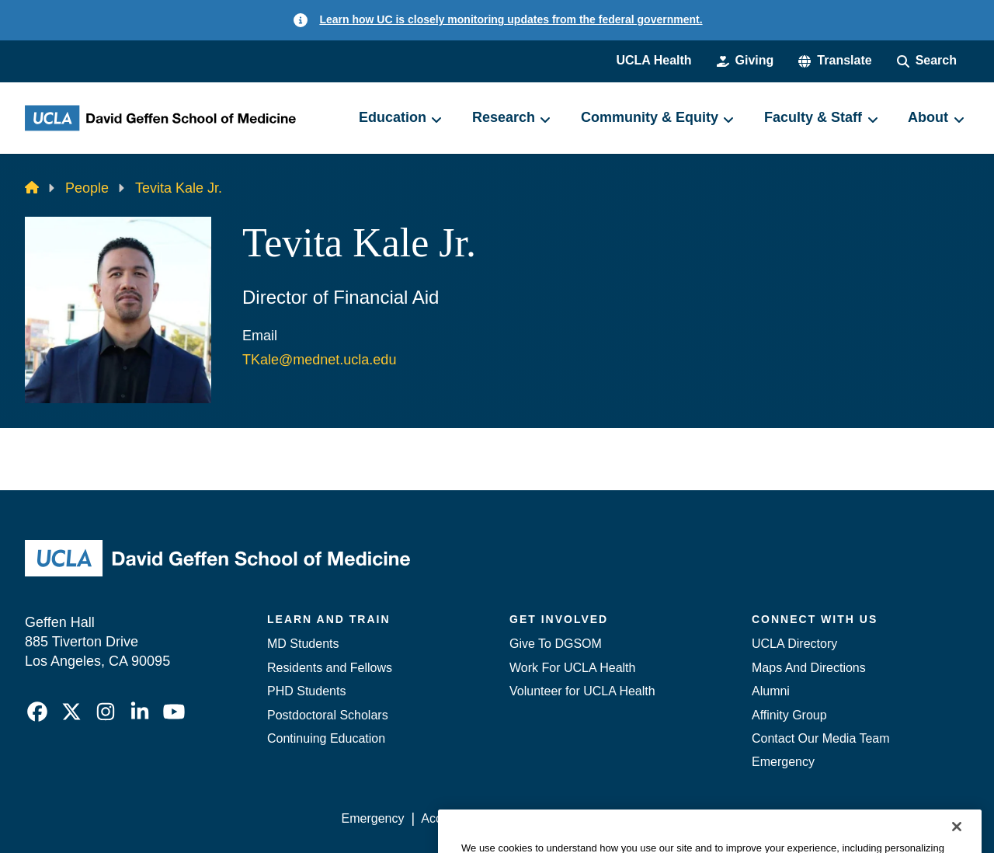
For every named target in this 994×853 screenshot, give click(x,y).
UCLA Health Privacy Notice (713, 818)
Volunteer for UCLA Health (582, 691)
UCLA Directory (794, 643)
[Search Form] (927, 60)
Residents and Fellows (329, 667)
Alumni (771, 691)
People (87, 188)
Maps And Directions (809, 667)
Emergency (783, 761)
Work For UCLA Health (572, 667)
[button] (835, 60)
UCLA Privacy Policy (562, 818)
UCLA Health (653, 60)
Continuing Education (326, 738)
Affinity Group (789, 715)
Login (822, 818)
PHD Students (306, 691)
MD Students (303, 643)
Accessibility (454, 818)
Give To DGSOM (555, 643)
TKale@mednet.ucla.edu (319, 359)
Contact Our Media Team (821, 738)
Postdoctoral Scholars (327, 715)
